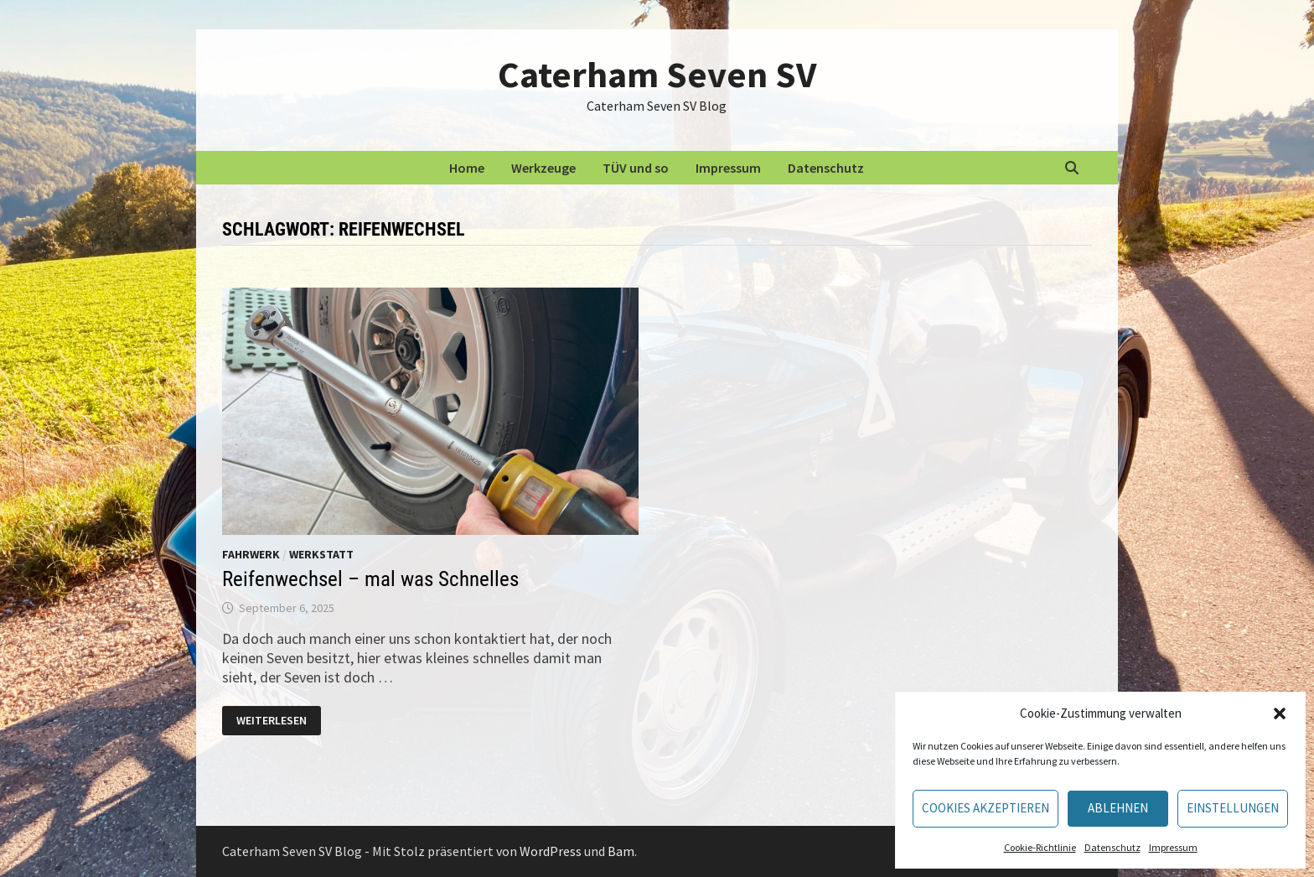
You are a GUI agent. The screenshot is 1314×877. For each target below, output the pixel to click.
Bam (621, 851)
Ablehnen (1118, 808)
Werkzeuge (543, 167)
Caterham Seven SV (657, 74)
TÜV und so (636, 167)
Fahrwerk (251, 554)
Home (466, 167)
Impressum (1173, 847)
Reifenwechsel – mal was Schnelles (370, 579)
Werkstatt (321, 554)
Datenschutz (1112, 847)
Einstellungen (1233, 808)
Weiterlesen (276, 721)
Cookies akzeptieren (985, 808)
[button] (1279, 713)
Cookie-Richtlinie (1040, 847)
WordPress (551, 851)
